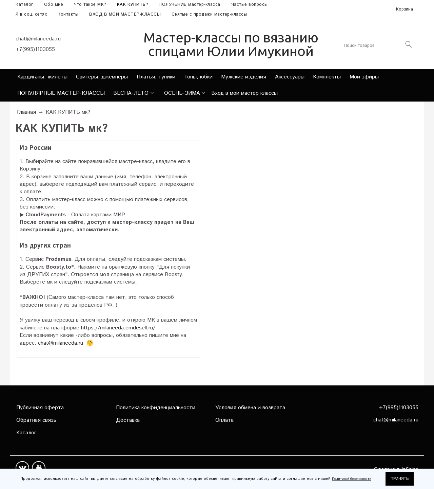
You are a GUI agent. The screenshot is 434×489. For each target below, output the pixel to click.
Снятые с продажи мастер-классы (209, 14)
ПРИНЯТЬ (400, 479)
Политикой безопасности (351, 478)
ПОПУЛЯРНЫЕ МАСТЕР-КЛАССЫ (61, 93)
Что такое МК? (90, 4)
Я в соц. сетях (31, 14)
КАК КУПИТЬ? (132, 4)
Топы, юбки (198, 77)
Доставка (128, 420)
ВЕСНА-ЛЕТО (131, 93)
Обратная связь (36, 420)
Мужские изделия (243, 77)
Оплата (224, 420)
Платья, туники (156, 77)
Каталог (24, 4)
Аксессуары (289, 77)
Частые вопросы (249, 4)
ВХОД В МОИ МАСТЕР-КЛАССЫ (125, 14)
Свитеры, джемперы (102, 77)
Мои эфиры (364, 77)
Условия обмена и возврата (250, 408)
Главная (26, 112)
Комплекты (327, 77)
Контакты (68, 14)
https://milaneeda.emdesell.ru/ (118, 328)
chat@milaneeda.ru (60, 343)
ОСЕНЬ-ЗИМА (182, 93)
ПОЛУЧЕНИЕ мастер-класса (189, 4)
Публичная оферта (40, 408)
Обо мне (53, 4)
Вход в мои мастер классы (244, 93)
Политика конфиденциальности (155, 408)
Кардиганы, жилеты (42, 77)
